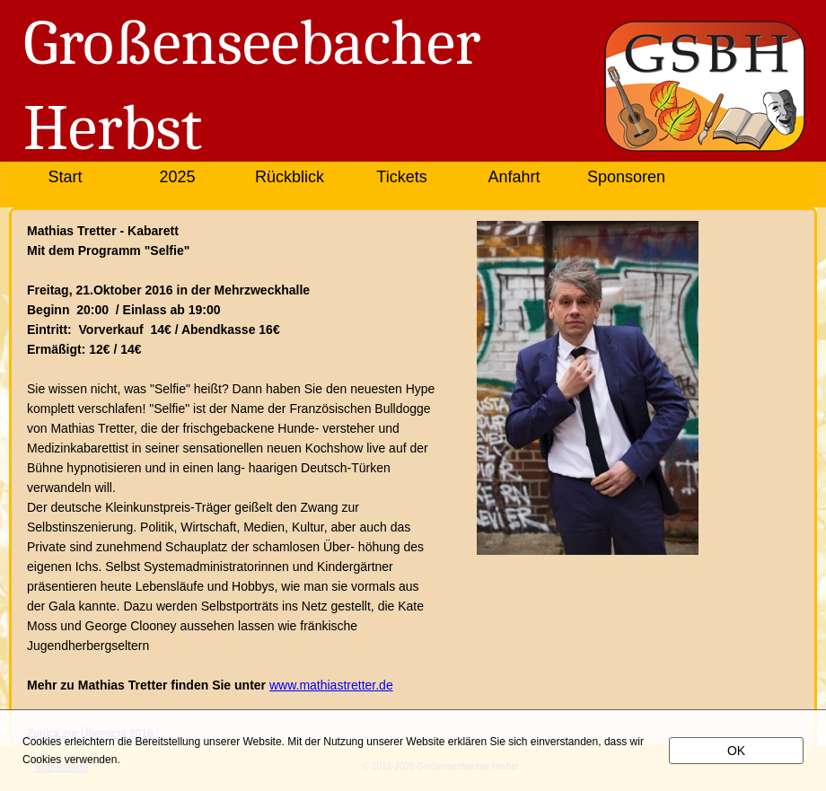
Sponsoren (626, 177)
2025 (177, 177)
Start (65, 177)
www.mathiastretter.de (331, 685)
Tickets (401, 177)
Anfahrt (514, 177)
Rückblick (289, 177)
